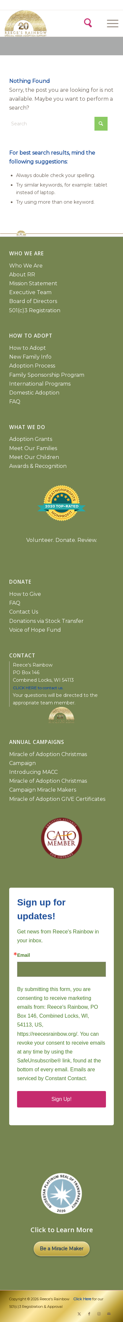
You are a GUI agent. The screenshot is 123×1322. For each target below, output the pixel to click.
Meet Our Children (34, 457)
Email (23, 955)
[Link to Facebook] (89, 1314)
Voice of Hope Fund (35, 630)
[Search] (87, 21)
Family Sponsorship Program (46, 375)
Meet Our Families (33, 448)
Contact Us (23, 612)
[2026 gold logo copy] (33, 23)
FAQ (14, 401)
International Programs (40, 384)
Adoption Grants (30, 439)
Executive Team (30, 292)
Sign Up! (61, 1099)
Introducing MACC (33, 772)
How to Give (25, 594)
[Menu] (109, 23)
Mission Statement (33, 283)
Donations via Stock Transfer (46, 621)
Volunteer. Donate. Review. (61, 540)
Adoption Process (32, 366)
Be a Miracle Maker (61, 1249)
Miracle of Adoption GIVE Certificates (57, 799)
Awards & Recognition (38, 466)
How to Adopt (27, 348)
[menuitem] (111, 23)
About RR (22, 274)
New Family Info (30, 357)
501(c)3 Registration (34, 310)
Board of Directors (33, 301)
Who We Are (26, 266)
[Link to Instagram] (99, 1314)
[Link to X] (79, 1314)
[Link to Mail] (109, 1314)
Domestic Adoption (34, 393)
